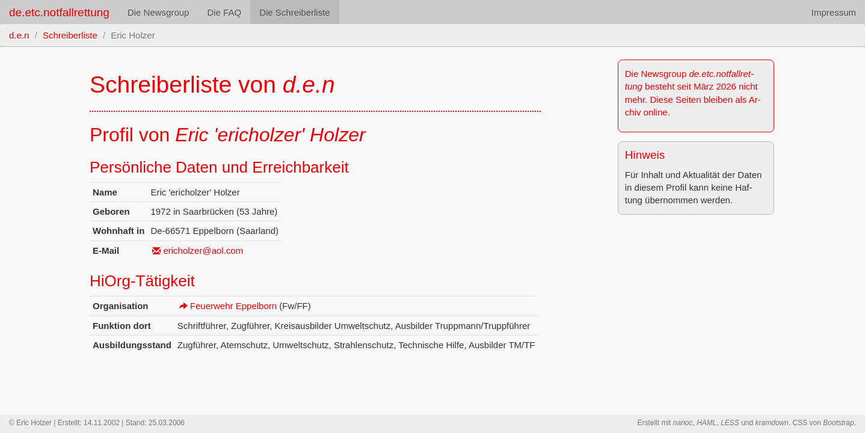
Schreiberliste (70, 35)
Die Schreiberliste (294, 12)
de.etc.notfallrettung (59, 12)
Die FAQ (224, 12)
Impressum (833, 12)
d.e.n (19, 35)
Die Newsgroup (158, 12)
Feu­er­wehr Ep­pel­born (233, 306)
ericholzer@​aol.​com (203, 250)
